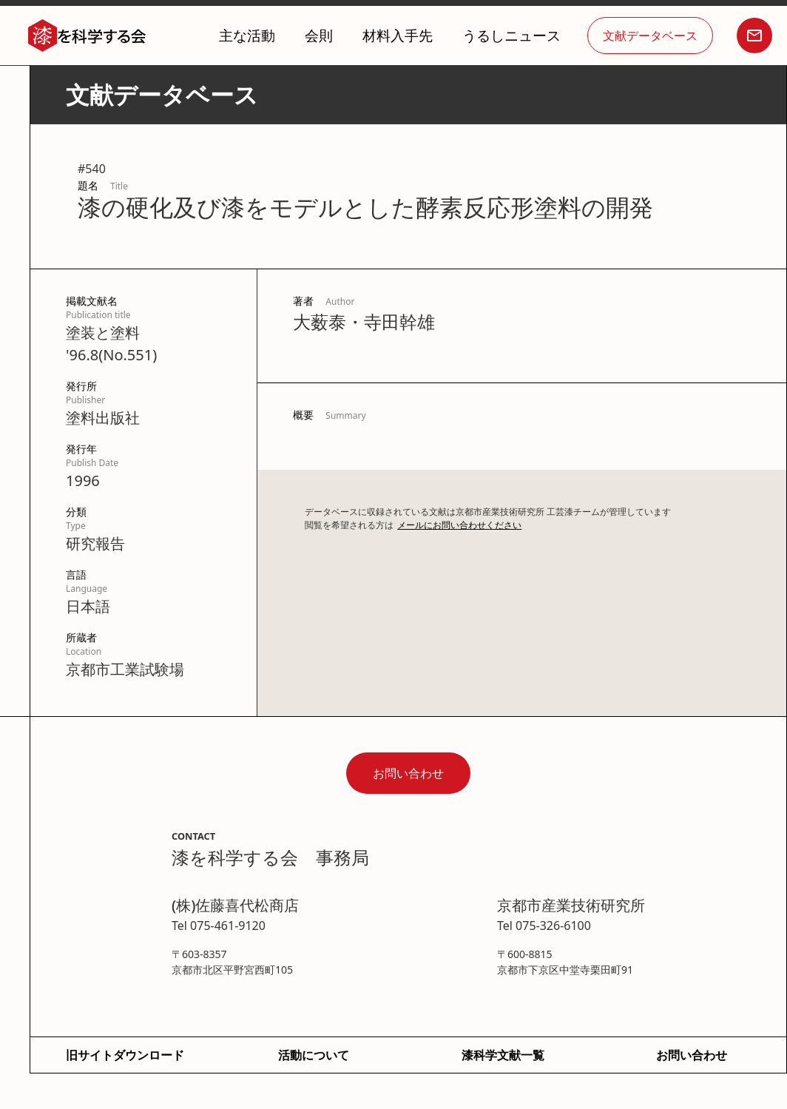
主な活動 (247, 35)
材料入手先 (397, 35)
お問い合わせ (408, 773)
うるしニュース (511, 35)
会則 (319, 35)
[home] (87, 36)
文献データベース (650, 35)
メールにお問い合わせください (459, 525)
